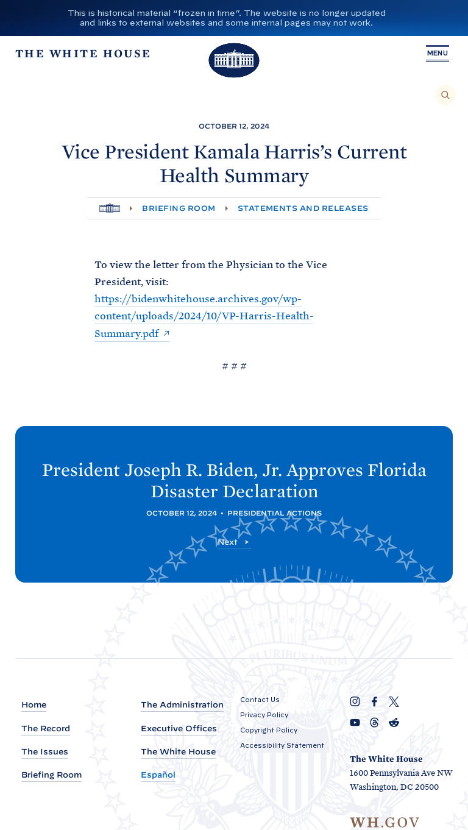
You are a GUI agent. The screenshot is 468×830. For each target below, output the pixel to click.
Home (33, 704)
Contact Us (260, 699)
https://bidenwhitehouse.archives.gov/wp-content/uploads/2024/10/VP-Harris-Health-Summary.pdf (204, 315)
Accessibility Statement (282, 745)
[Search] (445, 95)
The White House (178, 751)
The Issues (44, 751)
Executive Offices (179, 728)
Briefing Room (178, 208)
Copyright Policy (268, 730)
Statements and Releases (303, 208)
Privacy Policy (264, 714)
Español (158, 774)
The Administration (182, 704)
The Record (45, 728)
